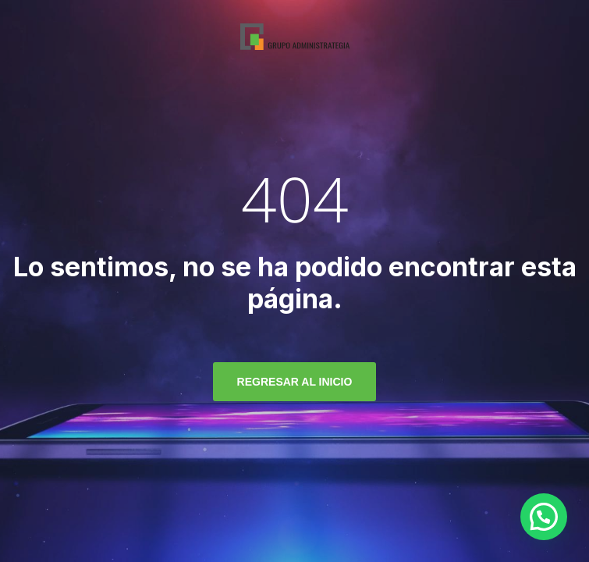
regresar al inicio (295, 381)
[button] (543, 516)
